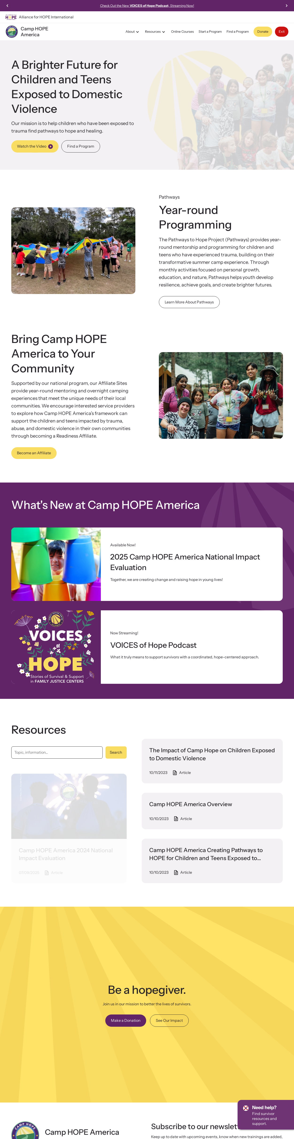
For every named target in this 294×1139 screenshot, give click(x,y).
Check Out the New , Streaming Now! (147, 6)
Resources (155, 32)
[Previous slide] (7, 5)
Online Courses (182, 31)
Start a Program (210, 31)
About (132, 32)
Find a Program (238, 31)
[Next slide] (286, 5)
